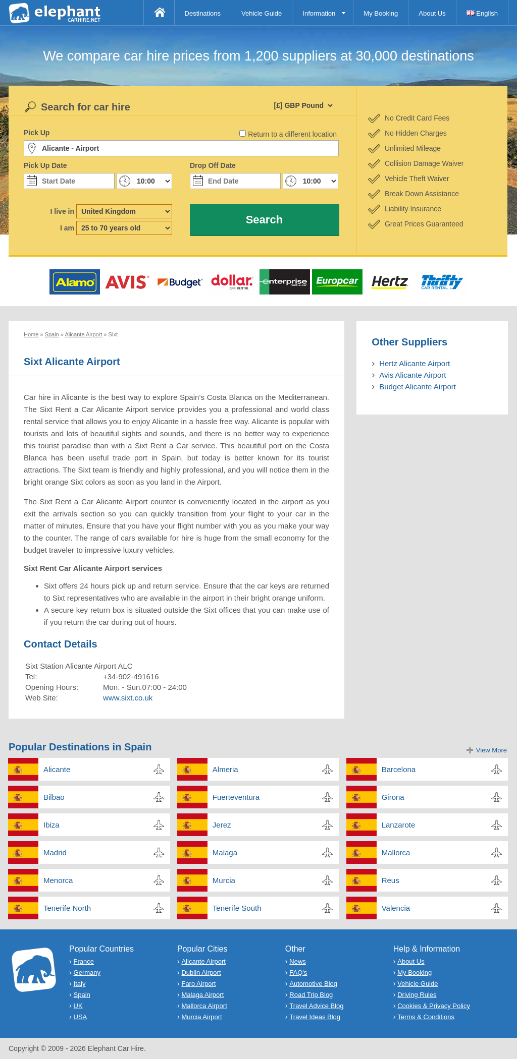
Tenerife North (67, 908)
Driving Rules (416, 994)
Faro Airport (198, 983)
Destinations (203, 13)
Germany (87, 972)
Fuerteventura (236, 797)
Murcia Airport (201, 1017)
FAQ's (298, 972)
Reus (390, 880)
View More (491, 750)
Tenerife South (237, 908)
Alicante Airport (203, 961)
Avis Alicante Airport (412, 375)
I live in (62, 211)
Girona (393, 797)
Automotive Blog (313, 983)
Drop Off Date (213, 165)
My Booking (381, 13)
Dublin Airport (201, 972)
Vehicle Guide (261, 13)
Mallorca (396, 852)
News (297, 961)
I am (67, 228)
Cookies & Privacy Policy (433, 1006)
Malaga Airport (202, 994)
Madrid (55, 852)
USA (80, 1017)
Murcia (224, 880)
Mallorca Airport (204, 1006)
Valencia (396, 908)
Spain (82, 994)
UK (78, 1006)
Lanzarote (399, 824)
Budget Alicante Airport (417, 386)
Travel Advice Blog (316, 1006)
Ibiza (51, 824)
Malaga (225, 852)
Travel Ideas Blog (314, 1017)
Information (318, 13)
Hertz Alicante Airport (414, 363)
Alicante (56, 769)
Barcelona (399, 769)
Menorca (58, 880)
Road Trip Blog (311, 994)
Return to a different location (292, 134)
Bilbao (54, 797)
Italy (80, 983)
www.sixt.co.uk (127, 697)
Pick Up (36, 133)
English (482, 13)
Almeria (225, 769)
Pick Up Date (45, 165)
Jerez (222, 824)
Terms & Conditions (425, 1017)
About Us (432, 13)
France (84, 961)
